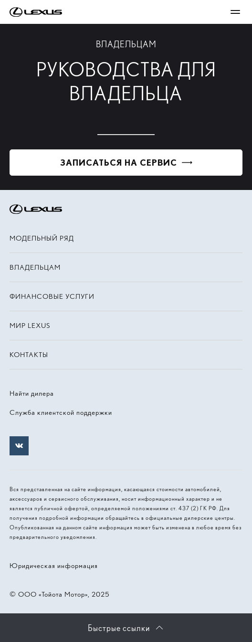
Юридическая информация (54, 565)
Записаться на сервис (118, 163)
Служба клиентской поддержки (61, 412)
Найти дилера (32, 393)
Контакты (29, 354)
